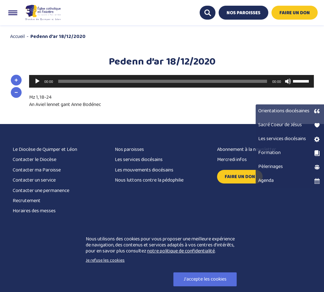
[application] (171, 81)
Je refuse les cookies (105, 260)
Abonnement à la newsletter (246, 149)
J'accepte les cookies (205, 279)
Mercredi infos (232, 160)
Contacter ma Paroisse (37, 170)
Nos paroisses (129, 149)
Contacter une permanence (41, 191)
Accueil (17, 36)
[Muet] (288, 81)
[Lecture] (37, 81)
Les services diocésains (139, 160)
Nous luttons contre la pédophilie (149, 180)
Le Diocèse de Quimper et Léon (45, 149)
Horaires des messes (34, 211)
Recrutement (26, 201)
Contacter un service (34, 180)
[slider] (162, 81)
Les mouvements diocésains (144, 170)
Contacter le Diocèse (34, 160)
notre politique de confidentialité (181, 251)
